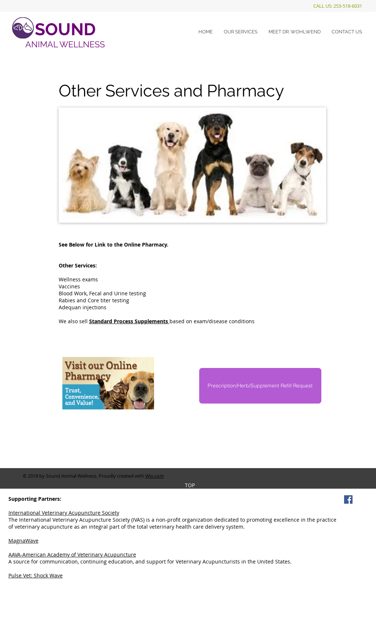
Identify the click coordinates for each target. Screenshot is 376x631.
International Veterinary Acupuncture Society (63, 512)
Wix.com (154, 476)
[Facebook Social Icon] (348, 499)
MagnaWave (23, 540)
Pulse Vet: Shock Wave (35, 575)
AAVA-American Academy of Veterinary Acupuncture (72, 554)
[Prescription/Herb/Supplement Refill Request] (260, 386)
